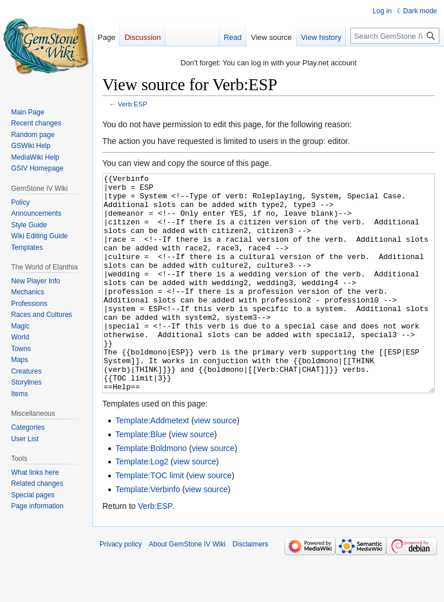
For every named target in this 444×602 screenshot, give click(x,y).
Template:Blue (140, 477)
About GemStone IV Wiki (187, 587)
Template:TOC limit (149, 518)
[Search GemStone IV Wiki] (394, 36)
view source (215, 463)
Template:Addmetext (152, 463)
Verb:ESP (132, 104)
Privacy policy (120, 587)
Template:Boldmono (151, 491)
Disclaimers (250, 587)
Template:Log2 (141, 504)
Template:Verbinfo (147, 532)
